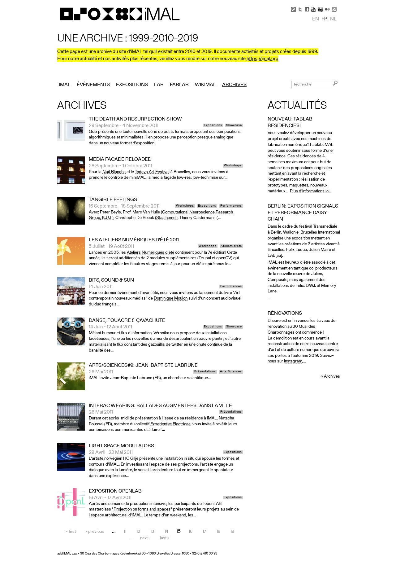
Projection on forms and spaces (142, 509)
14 (166, 531)
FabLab (179, 84)
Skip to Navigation (331, 3)
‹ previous (95, 531)
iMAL (65, 84)
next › (145, 538)
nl (333, 19)
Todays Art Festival (152, 172)
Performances (231, 206)
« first (71, 531)
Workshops (233, 165)
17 (204, 531)
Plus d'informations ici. (310, 191)
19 (232, 531)
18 (218, 531)
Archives (332, 376)
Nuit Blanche (114, 172)
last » (164, 538)
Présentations (205, 371)
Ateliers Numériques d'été (150, 252)
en (315, 19)
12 (138, 531)
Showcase (234, 125)
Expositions (213, 125)
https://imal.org (262, 58)
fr (324, 19)
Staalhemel (166, 218)
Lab (159, 84)
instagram (293, 361)
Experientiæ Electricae (170, 424)
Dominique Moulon (170, 298)
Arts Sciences (231, 371)
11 (125, 531)
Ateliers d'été (231, 246)
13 (152, 531)
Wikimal (205, 84)
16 (190, 531)
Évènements (93, 84)
